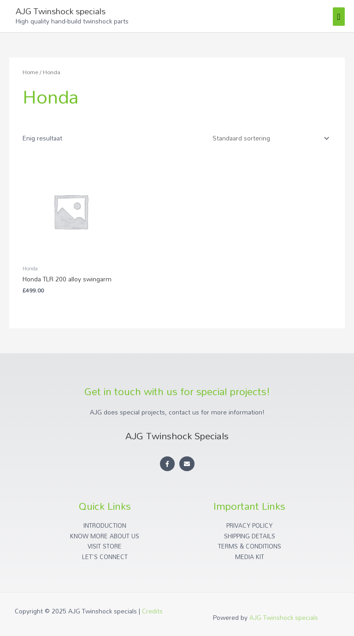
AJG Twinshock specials (61, 11)
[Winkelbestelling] (269, 138)
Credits (152, 611)
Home (30, 72)
